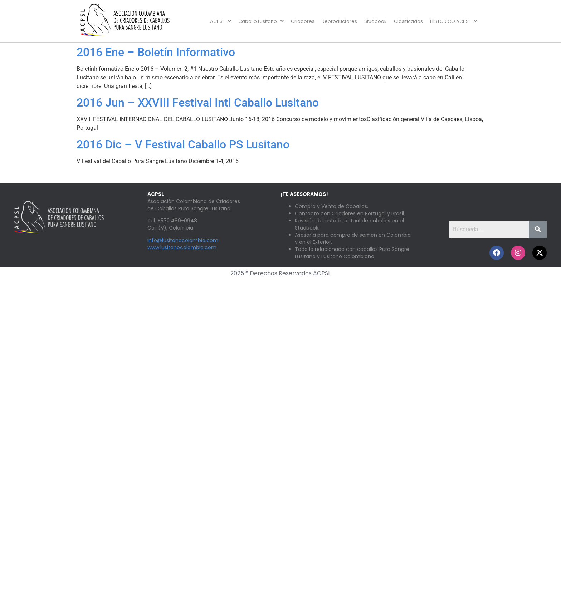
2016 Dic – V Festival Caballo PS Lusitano (183, 144)
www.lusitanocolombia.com (181, 247)
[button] (220, 21)
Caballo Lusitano (261, 21)
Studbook (375, 21)
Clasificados (408, 21)
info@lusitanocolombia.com (182, 240)
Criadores (302, 21)
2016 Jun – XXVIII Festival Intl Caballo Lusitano (198, 102)
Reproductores (339, 21)
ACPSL (220, 21)
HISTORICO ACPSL (453, 21)
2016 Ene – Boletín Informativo (156, 52)
